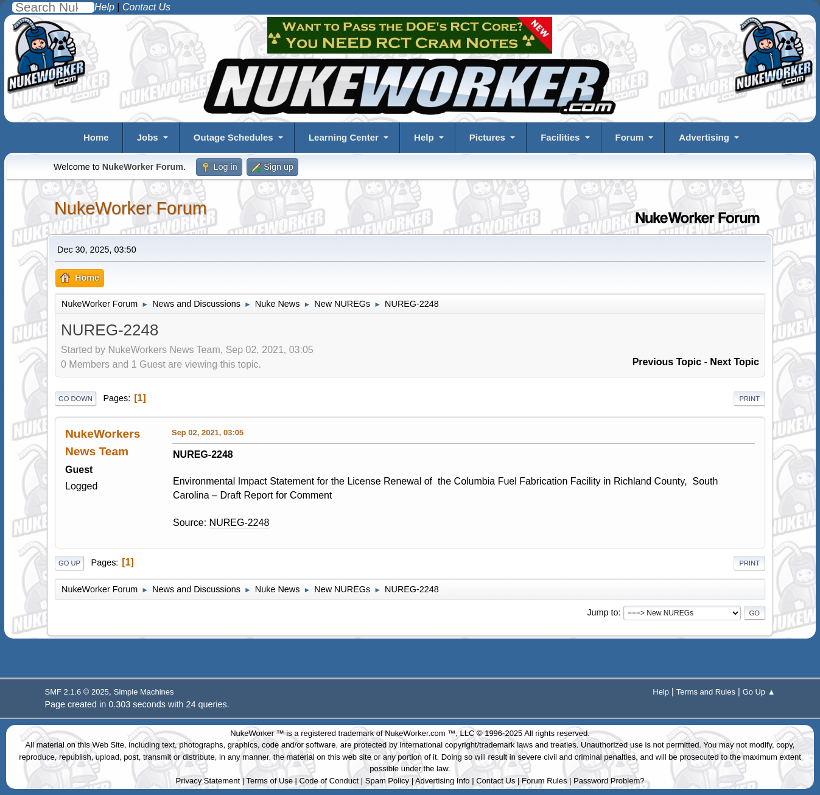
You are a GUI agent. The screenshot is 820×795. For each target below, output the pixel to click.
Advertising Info (442, 780)
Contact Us (495, 780)
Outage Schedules (233, 137)
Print (749, 398)
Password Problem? (608, 780)
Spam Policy (387, 780)
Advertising (704, 137)
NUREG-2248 (239, 522)
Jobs (147, 137)
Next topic (734, 362)
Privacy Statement (208, 780)
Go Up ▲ (759, 691)
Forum (629, 137)
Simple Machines (144, 691)
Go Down (75, 398)
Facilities (560, 137)
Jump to (602, 612)
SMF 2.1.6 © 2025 (77, 691)
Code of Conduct (329, 780)
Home (96, 137)
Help (424, 137)
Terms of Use (269, 780)
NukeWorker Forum (130, 208)
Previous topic (667, 362)
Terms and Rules (705, 691)
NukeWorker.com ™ (420, 733)
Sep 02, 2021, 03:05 (208, 432)
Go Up (69, 563)
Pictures (487, 137)
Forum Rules (544, 780)
